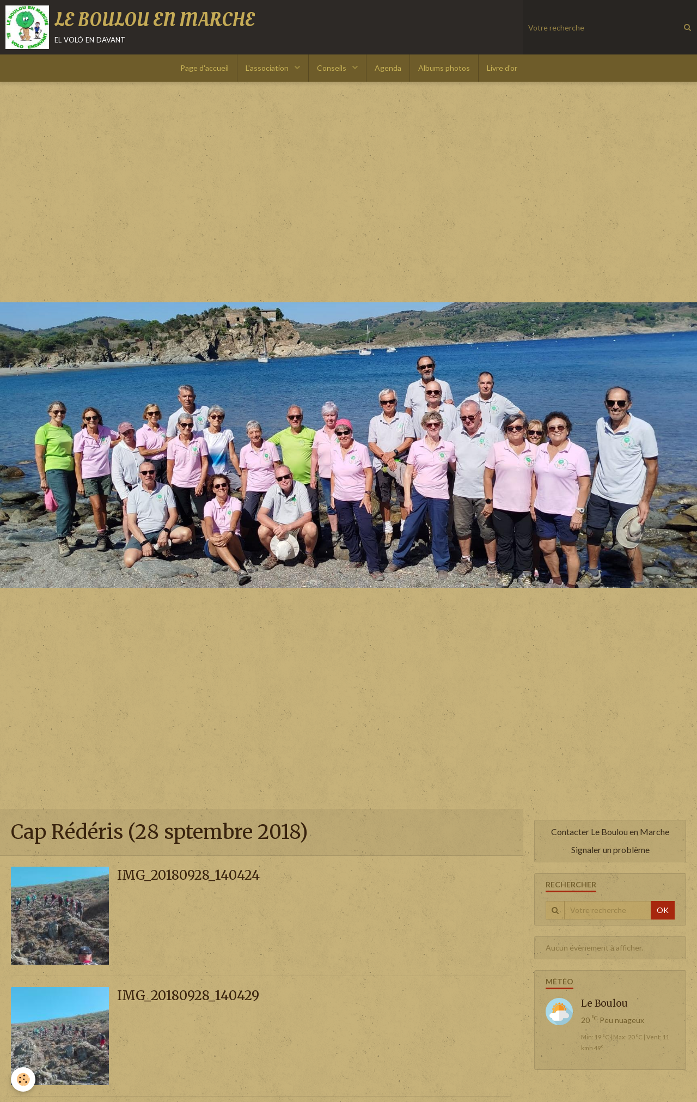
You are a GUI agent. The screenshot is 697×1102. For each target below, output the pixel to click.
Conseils (332, 67)
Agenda (388, 67)
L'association (268, 67)
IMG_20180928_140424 (188, 875)
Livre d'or (502, 67)
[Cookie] (23, 1079)
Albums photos (444, 67)
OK (663, 910)
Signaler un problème (610, 849)
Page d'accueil (204, 67)
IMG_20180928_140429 (188, 996)
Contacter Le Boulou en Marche (610, 831)
